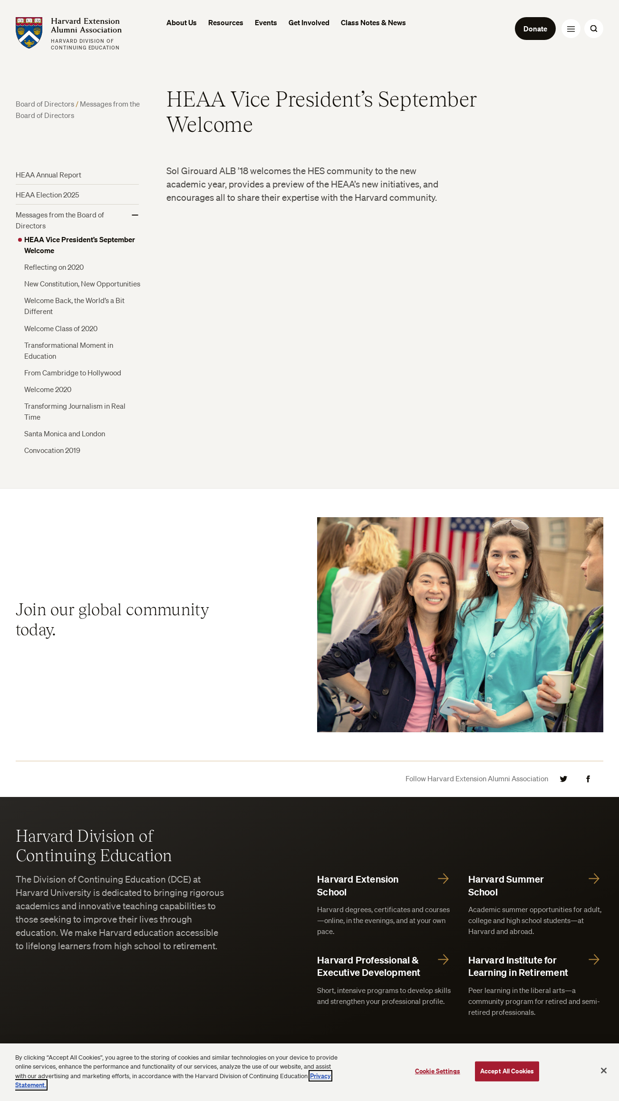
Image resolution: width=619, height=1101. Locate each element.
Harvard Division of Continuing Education (94, 845)
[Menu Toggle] (570, 28)
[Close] (603, 1070)
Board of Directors (46, 103)
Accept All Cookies (507, 1071)
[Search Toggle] (593, 28)
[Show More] (135, 215)
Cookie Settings (437, 1071)
